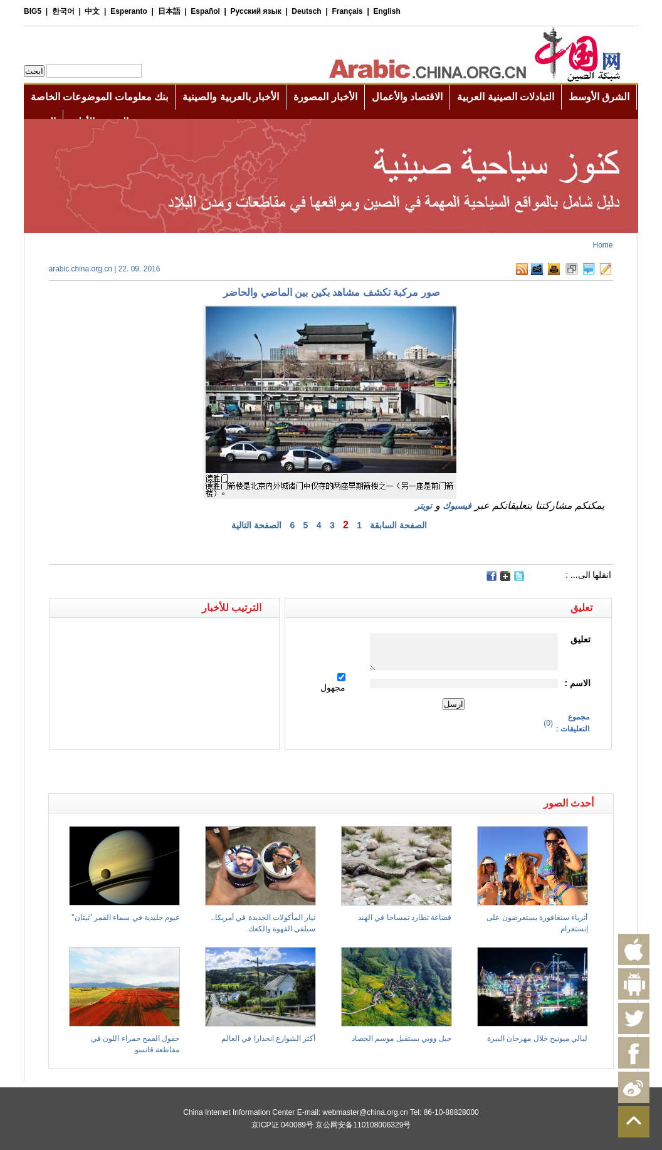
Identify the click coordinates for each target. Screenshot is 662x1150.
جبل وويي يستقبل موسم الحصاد (401, 1038)
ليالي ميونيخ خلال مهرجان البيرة (537, 1038)
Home (602, 245)
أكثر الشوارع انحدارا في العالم (268, 1038)
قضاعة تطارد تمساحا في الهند (404, 917)
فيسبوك (457, 506)
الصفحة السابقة (398, 525)
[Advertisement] (190, 771)
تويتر (423, 506)
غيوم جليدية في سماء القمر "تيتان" (125, 917)
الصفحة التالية (256, 525)
